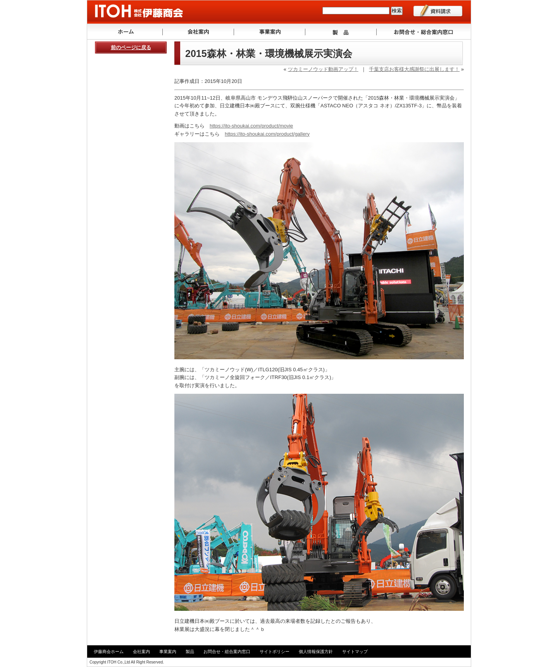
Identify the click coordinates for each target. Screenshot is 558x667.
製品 (341, 32)
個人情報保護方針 (316, 651)
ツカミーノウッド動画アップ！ (323, 69)
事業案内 (269, 32)
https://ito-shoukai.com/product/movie (251, 126)
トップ (125, 32)
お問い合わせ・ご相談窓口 (424, 32)
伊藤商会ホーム (109, 651)
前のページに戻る (131, 47)
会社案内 (198, 32)
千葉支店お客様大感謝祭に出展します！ (414, 69)
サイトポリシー (274, 651)
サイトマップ (355, 651)
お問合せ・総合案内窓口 (226, 651)
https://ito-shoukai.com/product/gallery (267, 134)
